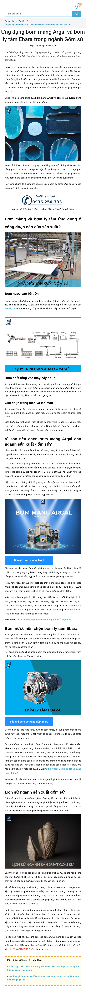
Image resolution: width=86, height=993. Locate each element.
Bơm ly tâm (11, 308)
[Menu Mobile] (6, 4)
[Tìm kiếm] (76, 14)
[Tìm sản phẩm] (38, 14)
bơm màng (32, 409)
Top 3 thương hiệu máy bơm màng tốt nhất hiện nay (43, 620)
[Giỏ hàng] (78, 6)
